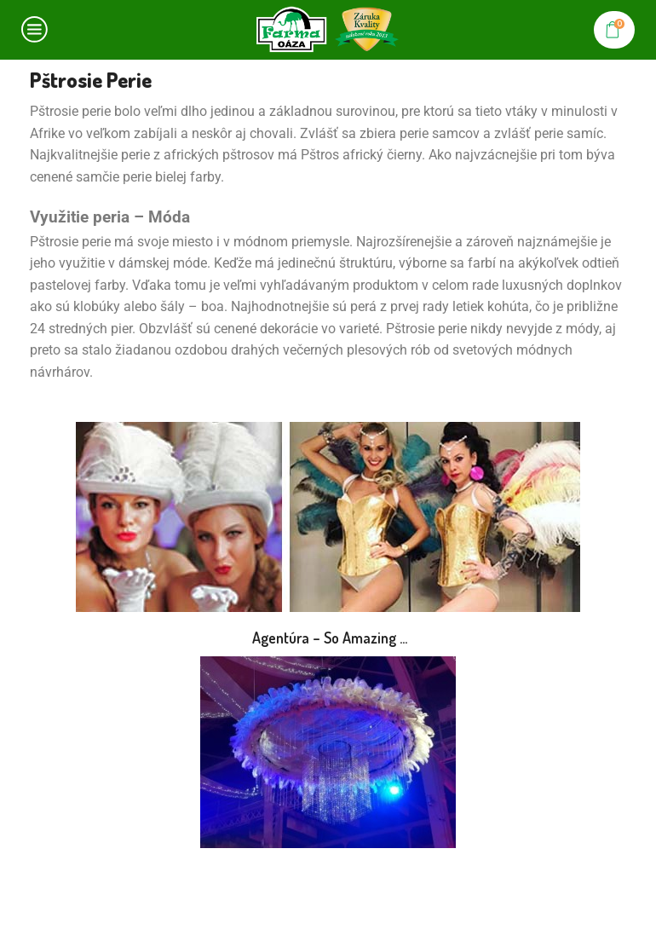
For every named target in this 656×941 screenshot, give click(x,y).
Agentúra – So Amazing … (328, 637)
